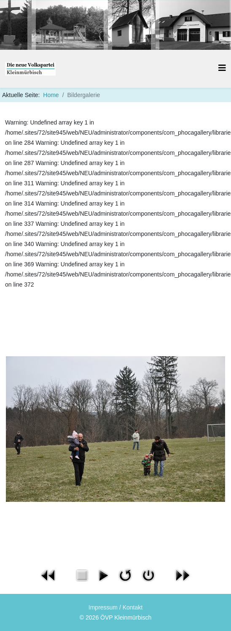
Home (51, 95)
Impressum (103, 607)
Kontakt (132, 607)
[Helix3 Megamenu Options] (222, 68)
